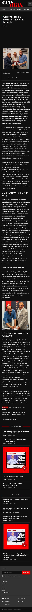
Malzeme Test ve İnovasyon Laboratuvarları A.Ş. (13, 412)
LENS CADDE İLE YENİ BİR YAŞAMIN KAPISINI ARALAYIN (14, 440)
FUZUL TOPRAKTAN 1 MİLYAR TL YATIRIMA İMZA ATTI (13, 484)
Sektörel (4, 26)
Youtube (7, 598)
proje (24, 414)
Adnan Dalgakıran (17, 407)
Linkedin (23, 598)
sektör (3, 417)
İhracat (5, 520)
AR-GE (24, 407)
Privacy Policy (17, 575)
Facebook (7, 604)
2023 (10, 407)
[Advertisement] (16, 36)
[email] (12, 572)
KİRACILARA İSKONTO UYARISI (13, 477)
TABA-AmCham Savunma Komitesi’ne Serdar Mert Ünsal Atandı (15, 517)
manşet (4, 414)
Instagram (7, 601)
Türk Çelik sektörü (11, 417)
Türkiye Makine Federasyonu (9, 419)
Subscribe (26, 572)
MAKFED (4, 409)
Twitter (22, 601)
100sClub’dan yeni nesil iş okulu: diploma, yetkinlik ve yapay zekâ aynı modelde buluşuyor (16, 555)
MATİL (8, 414)
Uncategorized (7, 512)
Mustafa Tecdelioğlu (16, 414)
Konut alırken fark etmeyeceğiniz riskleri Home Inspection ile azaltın (16, 432)
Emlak (4, 435)
